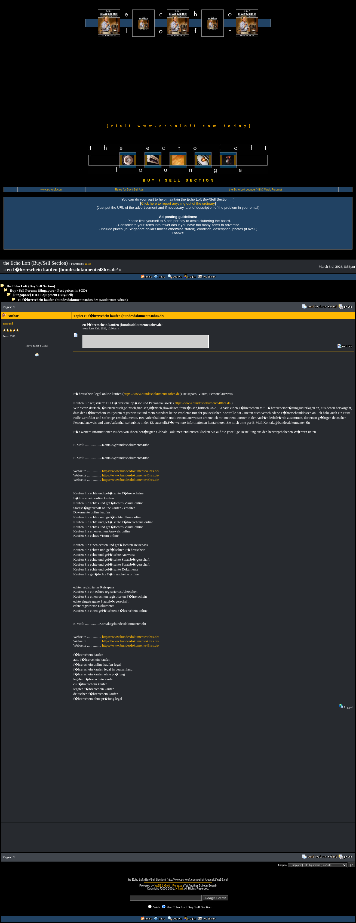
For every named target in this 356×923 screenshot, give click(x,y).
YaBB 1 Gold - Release (168, 885)
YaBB (88, 263)
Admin (122, 300)
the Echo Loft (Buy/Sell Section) (31, 286)
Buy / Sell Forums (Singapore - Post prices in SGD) (48, 290)
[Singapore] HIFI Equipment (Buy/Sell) (43, 295)
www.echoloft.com (52, 189)
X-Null (179, 888)
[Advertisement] (178, 79)
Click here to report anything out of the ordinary (178, 203)
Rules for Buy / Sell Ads (129, 189)
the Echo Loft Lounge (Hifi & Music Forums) (255, 189)
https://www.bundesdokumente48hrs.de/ (152, 394)
